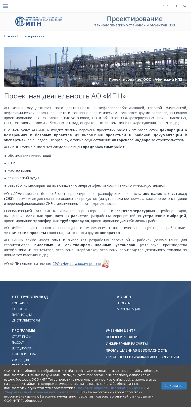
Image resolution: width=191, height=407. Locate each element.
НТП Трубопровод (30, 296)
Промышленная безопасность (136, 350)
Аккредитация (128, 309)
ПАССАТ (18, 342)
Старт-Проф (21, 336)
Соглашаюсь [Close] (174, 386)
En (184, 6)
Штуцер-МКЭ (21, 348)
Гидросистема (24, 354)
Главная (10, 36)
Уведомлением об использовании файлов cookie (41, 392)
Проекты (124, 303)
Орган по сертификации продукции (142, 356)
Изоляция (20, 360)
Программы (23, 330)
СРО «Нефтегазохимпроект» (76, 263)
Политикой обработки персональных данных (111, 388)
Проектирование (31, 36)
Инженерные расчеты (127, 343)
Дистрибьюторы (26, 320)
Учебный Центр (121, 330)
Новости (19, 309)
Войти (166, 6)
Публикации (22, 315)
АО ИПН (124, 296)
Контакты (20, 303)
